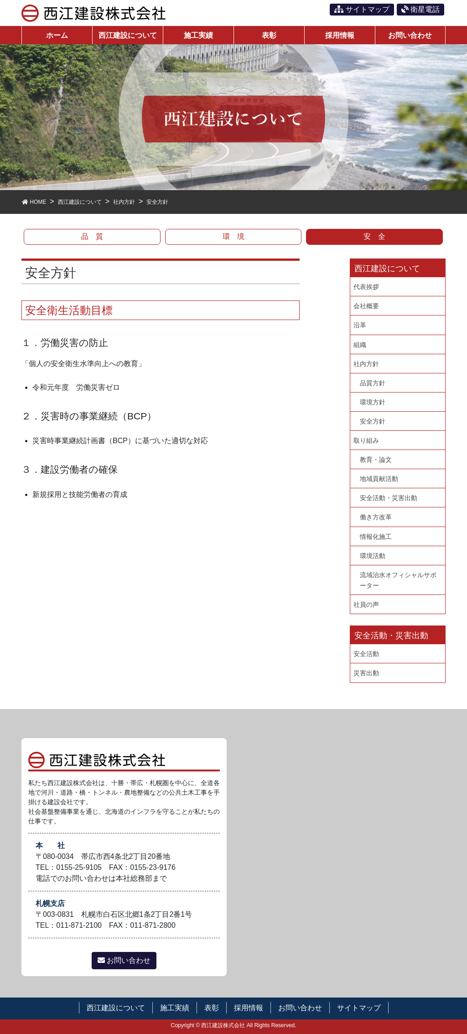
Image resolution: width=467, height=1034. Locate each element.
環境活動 (372, 555)
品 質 (92, 236)
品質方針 (372, 383)
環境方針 (372, 402)
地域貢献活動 (379, 478)
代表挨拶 (366, 286)
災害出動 (366, 673)
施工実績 (174, 1008)
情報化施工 (376, 536)
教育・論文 (376, 459)
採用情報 (248, 1008)
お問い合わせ (124, 960)
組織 (359, 344)
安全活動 (366, 653)
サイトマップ (361, 9)
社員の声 (366, 604)
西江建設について (116, 1008)
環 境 (233, 236)
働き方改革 (376, 517)
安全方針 (372, 421)
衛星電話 (420, 9)
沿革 (359, 325)
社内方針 (366, 363)
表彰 (211, 1008)
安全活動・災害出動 (388, 497)
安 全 (374, 236)
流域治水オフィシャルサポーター (398, 580)
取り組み (366, 440)
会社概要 (366, 306)
